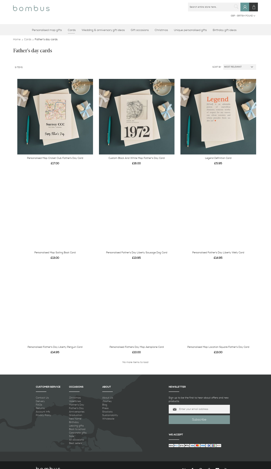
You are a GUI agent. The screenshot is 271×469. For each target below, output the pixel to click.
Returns (40, 408)
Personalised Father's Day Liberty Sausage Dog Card (136, 252)
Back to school (77, 429)
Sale (71, 436)
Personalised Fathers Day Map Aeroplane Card (137, 347)
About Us (107, 397)
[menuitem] (48, 30)
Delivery (40, 401)
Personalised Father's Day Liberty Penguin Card (55, 347)
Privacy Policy (43, 415)
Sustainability (110, 415)
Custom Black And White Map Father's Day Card (137, 158)
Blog (104, 404)
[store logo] (31, 7)
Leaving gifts (76, 425)
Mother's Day (76, 404)
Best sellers (75, 443)
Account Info (43, 411)
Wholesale (108, 418)
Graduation (75, 415)
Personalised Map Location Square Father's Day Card (218, 347)
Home (17, 39)
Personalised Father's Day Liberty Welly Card (218, 252)
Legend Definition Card (218, 158)
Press (105, 408)
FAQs (39, 404)
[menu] (135, 30)
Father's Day (76, 408)
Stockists (107, 411)
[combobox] (214, 7)
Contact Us (42, 397)
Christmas (75, 397)
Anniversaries (76, 411)
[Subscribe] (199, 419)
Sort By (216, 67)
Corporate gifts (78, 432)
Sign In (246, 10)
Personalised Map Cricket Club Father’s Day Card (55, 158)
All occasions (76, 439)
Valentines (75, 401)
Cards (27, 39)
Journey (107, 401)
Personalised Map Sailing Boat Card (55, 252)
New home (75, 418)
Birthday (74, 422)
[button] (243, 16)
